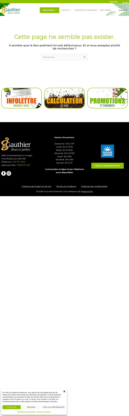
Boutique (49, 10)
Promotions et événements (85, 10)
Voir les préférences (53, 407)
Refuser (31, 407)
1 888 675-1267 (23, 165)
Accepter (11, 407)
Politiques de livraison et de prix (36, 186)
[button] (64, 391)
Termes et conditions (44, 412)
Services (66, 10)
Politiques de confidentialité (26, 412)
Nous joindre (105, 10)
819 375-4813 (19, 162)
